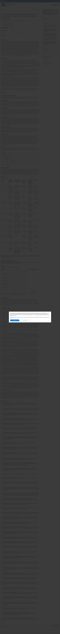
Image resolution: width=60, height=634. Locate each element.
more (15, 315)
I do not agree (25, 320)
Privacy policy (33, 314)
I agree (15, 320)
